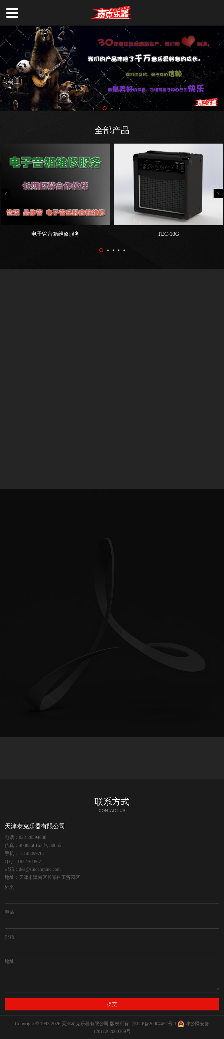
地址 (9, 961)
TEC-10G (168, 234)
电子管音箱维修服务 (55, 234)
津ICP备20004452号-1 (154, 1023)
